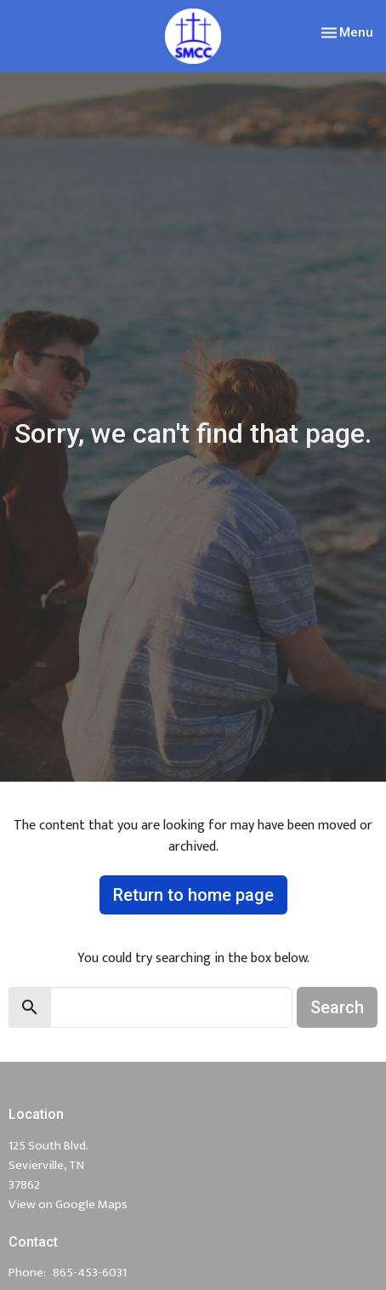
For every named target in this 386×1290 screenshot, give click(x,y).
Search (337, 1007)
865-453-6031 (90, 1272)
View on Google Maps (68, 1204)
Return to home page (193, 895)
